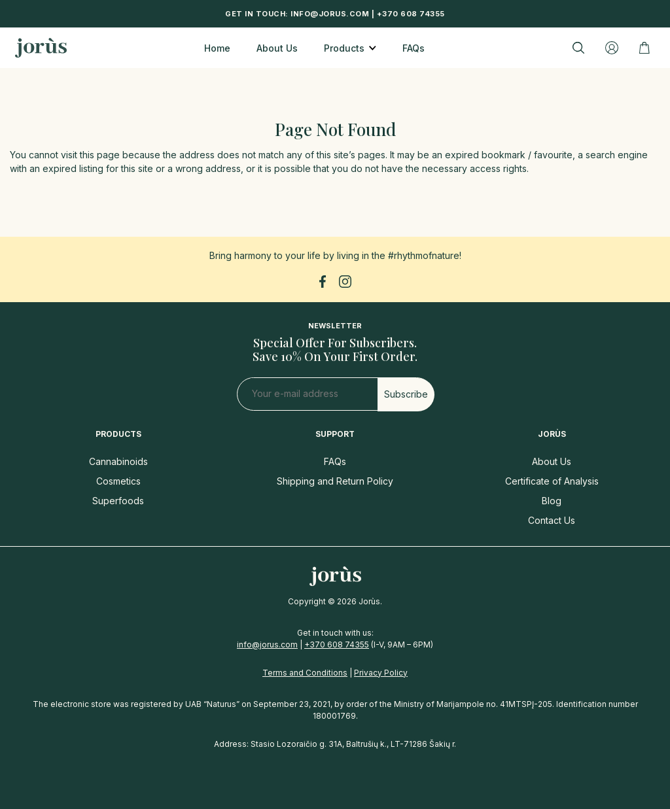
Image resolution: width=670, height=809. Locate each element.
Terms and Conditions (304, 673)
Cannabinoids (118, 461)
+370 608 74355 (411, 13)
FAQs (413, 48)
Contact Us (551, 520)
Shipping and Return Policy (335, 481)
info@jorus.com (330, 13)
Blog (551, 500)
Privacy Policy (381, 673)
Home (217, 48)
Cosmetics (118, 481)
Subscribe (406, 394)
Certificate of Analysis (552, 481)
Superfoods (118, 500)
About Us (277, 48)
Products (344, 48)
